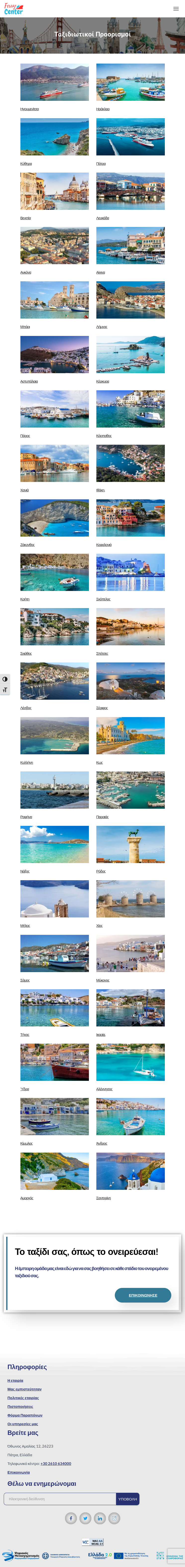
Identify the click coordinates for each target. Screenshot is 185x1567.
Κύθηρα (26, 163)
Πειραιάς (102, 816)
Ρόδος (101, 871)
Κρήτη (24, 599)
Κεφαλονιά (104, 544)
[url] (54, 82)
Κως (99, 762)
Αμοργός (26, 1198)
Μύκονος (102, 980)
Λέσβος (25, 707)
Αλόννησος (104, 1089)
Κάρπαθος (104, 435)
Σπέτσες (102, 653)
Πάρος (25, 435)
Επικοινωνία (18, 1472)
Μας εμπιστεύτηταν (24, 1389)
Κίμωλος (26, 1143)
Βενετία (25, 218)
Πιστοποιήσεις (20, 1406)
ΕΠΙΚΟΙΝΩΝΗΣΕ (143, 1295)
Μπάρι (25, 326)
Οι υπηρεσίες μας (22, 1423)
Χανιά (24, 490)
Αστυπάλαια (29, 381)
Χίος (99, 925)
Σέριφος (102, 707)
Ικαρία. (101, 1034)
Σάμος (25, 980)
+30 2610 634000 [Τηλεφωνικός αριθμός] (56, 1463)
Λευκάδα (102, 218)
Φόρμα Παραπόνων (25, 1415)
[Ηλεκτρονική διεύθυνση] (62, 1499)
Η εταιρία (15, 1380)
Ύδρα (24, 1089)
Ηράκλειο (103, 109)
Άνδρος (101, 1143)
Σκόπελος (103, 599)
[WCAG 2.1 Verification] (93, 1541)
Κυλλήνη (26, 762)
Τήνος (24, 1034)
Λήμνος (101, 326)
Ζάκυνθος (27, 544)
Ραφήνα (26, 816)
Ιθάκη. (100, 490)
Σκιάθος (26, 653)
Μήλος (25, 925)
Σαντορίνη (103, 1198)
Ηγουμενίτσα (29, 109)
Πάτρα (101, 163)
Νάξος (24, 871)
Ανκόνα (25, 272)
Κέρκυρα (102, 381)
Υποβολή (128, 1499)
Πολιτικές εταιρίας (23, 1397)
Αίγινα (100, 272)
